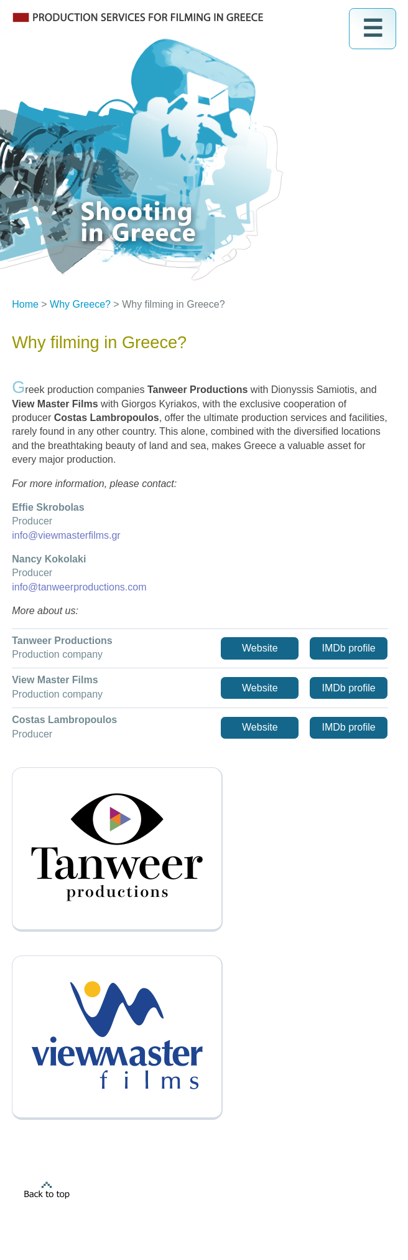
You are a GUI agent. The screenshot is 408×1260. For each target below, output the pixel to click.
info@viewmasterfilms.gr (66, 535)
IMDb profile (348, 648)
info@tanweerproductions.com (79, 587)
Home (25, 304)
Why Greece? (80, 304)
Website (260, 648)
